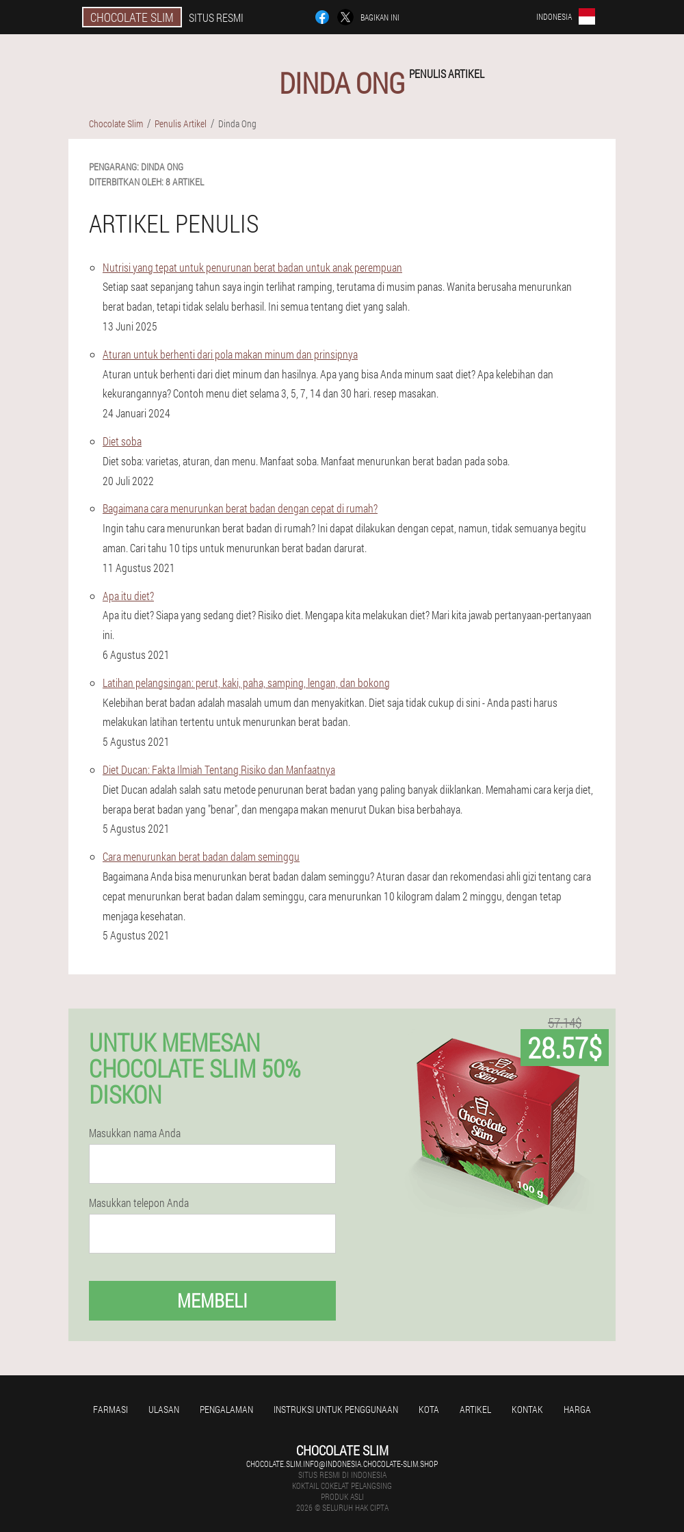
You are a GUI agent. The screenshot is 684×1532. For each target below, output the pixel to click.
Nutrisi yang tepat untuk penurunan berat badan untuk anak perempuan (252, 267)
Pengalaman (226, 1409)
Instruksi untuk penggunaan (336, 1409)
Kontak (527, 1409)
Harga (577, 1409)
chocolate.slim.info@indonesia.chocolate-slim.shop (342, 1463)
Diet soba (122, 441)
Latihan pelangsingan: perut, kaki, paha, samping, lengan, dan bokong (246, 682)
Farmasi (110, 1409)
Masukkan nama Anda (135, 1133)
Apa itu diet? (128, 595)
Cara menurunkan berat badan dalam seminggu (201, 856)
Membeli (212, 1300)
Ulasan (163, 1409)
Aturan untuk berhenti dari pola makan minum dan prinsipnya (230, 354)
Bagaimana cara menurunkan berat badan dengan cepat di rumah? (240, 508)
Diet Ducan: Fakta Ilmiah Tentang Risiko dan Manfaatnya (219, 769)
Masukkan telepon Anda (139, 1202)
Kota (429, 1409)
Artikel (475, 1409)
